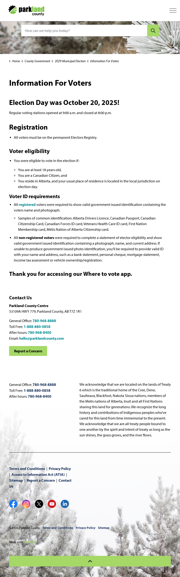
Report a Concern (28, 351)
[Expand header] (173, 10)
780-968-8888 (44, 320)
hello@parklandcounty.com (41, 338)
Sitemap (16, 480)
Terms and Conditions (27, 468)
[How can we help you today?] (90, 30)
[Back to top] (90, 561)
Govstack (29, 542)
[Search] (153, 30)
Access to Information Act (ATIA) (38, 474)
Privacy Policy (60, 468)
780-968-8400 (39, 332)
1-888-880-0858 (37, 326)
